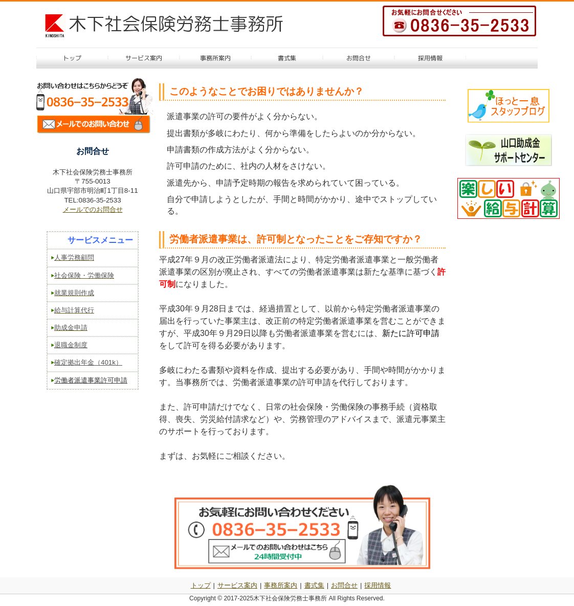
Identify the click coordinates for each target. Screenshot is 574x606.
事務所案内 (280, 585)
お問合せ (344, 585)
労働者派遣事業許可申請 (90, 380)
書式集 (314, 585)
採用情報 (377, 585)
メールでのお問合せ (93, 209)
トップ (201, 585)
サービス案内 (237, 585)
